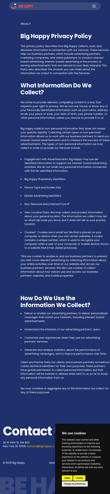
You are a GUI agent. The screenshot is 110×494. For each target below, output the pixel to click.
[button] (93, 6)
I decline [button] (79, 478)
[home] (22, 6)
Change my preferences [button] (75, 484)
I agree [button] (67, 478)
